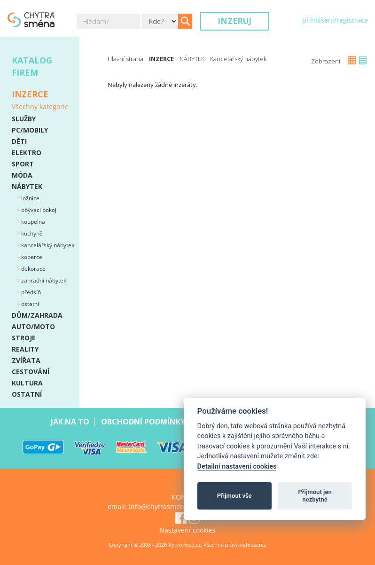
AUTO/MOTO (33, 326)
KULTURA (27, 382)
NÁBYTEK (27, 186)
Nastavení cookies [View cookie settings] (187, 530)
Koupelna (32, 222)
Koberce (31, 257)
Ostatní (29, 304)
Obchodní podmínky (143, 421)
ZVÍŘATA (26, 360)
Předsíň (30, 292)
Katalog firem (32, 66)
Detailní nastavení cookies (237, 467)
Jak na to (70, 421)
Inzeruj (234, 21)
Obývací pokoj (38, 210)
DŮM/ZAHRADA (37, 315)
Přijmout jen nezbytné (314, 495)
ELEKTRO (26, 152)
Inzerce (161, 59)
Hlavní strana (125, 59)
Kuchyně (31, 233)
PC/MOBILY (30, 130)
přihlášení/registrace (335, 20)
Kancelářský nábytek (47, 245)
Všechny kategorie (40, 106)
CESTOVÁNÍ (30, 371)
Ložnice (29, 198)
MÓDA (22, 175)
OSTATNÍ (27, 394)
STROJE (24, 337)
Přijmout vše (234, 495)
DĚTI (19, 141)
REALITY (25, 349)
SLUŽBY (24, 118)
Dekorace (33, 269)
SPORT (23, 163)
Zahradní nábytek (43, 280)
